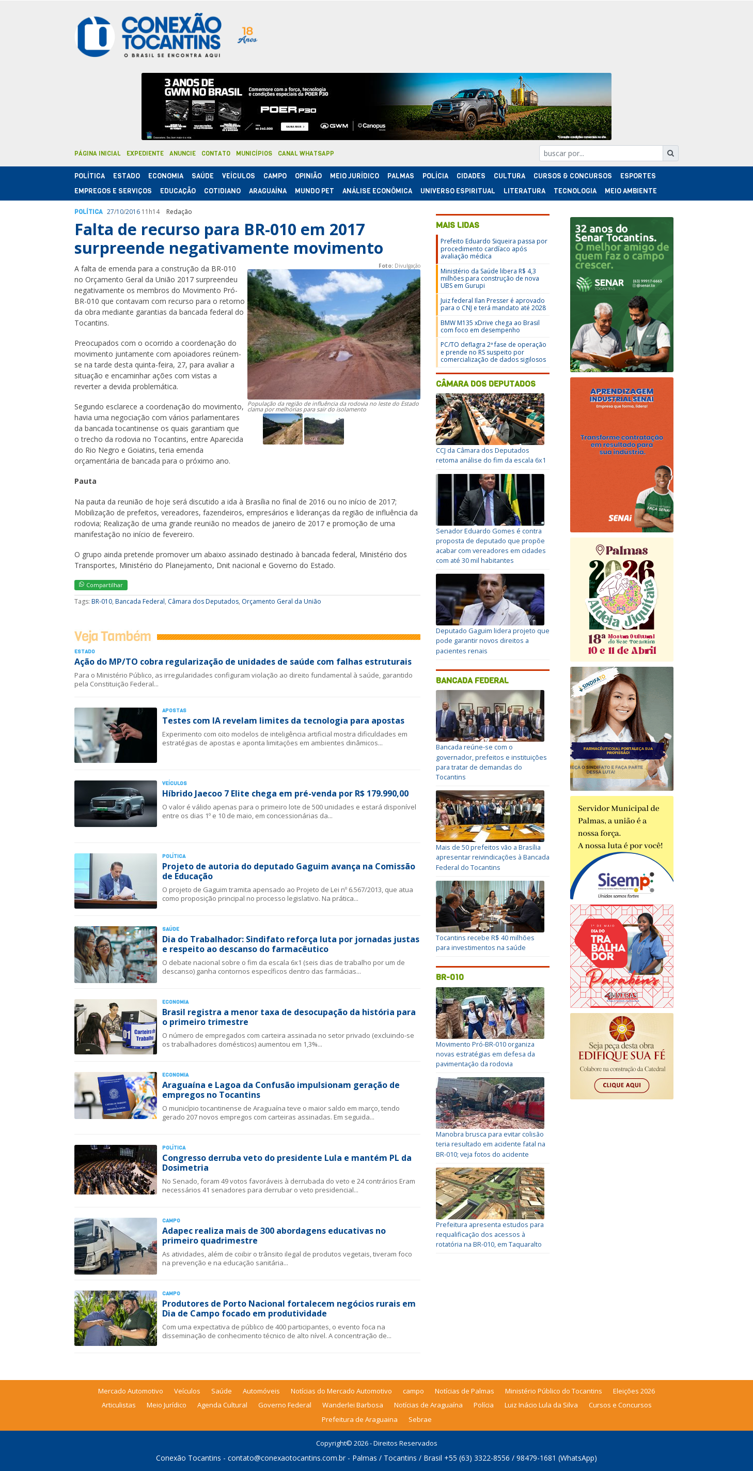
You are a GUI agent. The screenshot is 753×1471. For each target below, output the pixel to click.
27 (110, 211)
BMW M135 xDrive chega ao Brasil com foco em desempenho (490, 326)
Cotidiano (222, 191)
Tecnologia (575, 191)
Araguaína (268, 191)
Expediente (145, 153)
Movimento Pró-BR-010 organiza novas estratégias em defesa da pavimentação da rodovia (485, 1053)
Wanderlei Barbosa (352, 1404)
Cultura (509, 176)
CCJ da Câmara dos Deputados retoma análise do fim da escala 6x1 (491, 455)
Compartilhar (101, 585)
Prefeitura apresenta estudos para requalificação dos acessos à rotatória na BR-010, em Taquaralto (490, 1234)
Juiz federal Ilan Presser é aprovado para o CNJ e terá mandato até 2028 (493, 304)
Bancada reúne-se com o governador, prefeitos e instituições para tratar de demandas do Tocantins (491, 762)
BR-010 (101, 601)
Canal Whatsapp (306, 153)
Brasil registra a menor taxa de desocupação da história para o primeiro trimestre (289, 1017)
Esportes (638, 176)
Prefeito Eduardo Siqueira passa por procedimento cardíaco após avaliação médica (494, 249)
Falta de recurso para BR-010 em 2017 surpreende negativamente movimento (228, 238)
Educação (178, 191)
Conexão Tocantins (188, 1458)
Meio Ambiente (631, 191)
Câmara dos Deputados (203, 601)
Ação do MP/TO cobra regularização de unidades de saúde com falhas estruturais (243, 661)
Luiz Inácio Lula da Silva (541, 1404)
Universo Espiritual (457, 191)
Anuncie (182, 153)
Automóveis (261, 1391)
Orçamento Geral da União (281, 601)
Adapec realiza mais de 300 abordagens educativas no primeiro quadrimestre (274, 1235)
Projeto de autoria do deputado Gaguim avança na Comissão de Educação (288, 871)
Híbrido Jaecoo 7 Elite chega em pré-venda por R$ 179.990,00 (285, 793)
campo (413, 1391)
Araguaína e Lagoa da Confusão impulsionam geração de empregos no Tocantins (281, 1089)
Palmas (400, 176)
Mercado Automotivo (130, 1391)
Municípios (254, 153)
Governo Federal (284, 1404)
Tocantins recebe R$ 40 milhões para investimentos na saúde (485, 942)
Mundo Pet (314, 191)
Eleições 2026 (634, 1391)
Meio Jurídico (354, 176)
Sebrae (420, 1419)
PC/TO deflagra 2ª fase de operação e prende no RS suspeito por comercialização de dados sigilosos (493, 352)
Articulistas (119, 1404)
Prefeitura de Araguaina (360, 1419)
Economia (165, 176)
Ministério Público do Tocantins (553, 1391)
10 (119, 211)
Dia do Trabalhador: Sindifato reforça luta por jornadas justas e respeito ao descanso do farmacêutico (290, 944)
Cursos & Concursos (573, 176)
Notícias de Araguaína (428, 1404)
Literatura (524, 191)
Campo (275, 176)
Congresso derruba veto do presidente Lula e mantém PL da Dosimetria (287, 1162)
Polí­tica (89, 176)
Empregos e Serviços (113, 191)
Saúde (203, 176)
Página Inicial (97, 153)
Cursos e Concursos (620, 1404)
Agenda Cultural (222, 1404)
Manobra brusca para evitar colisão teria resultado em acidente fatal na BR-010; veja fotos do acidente (490, 1143)
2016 (133, 211)
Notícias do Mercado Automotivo (341, 1391)
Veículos (238, 176)
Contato (215, 153)
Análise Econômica (377, 191)
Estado (126, 176)
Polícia (484, 1404)
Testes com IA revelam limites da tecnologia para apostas (283, 720)
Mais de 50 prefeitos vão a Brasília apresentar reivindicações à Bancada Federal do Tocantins (493, 856)
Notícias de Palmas (464, 1391)
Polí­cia (435, 176)
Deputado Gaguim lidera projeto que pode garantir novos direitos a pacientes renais (493, 640)
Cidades (471, 176)
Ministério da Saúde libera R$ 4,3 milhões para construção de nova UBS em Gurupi (490, 278)
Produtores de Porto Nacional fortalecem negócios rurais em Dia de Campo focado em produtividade (289, 1308)
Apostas (174, 710)
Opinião (308, 176)
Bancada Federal (140, 601)
